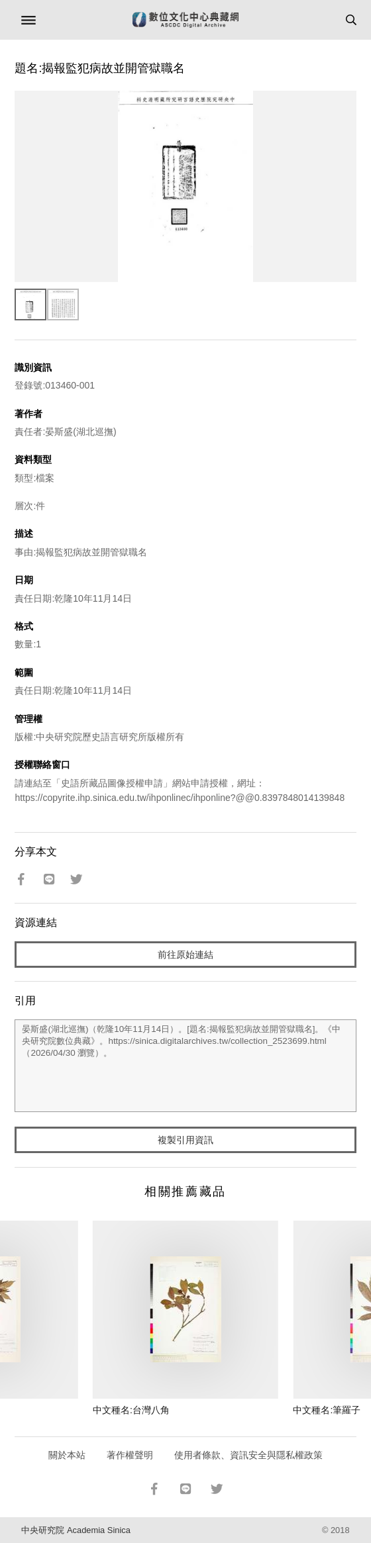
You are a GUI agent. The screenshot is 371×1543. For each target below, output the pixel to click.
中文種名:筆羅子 (326, 1410)
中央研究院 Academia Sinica (75, 1530)
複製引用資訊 (185, 1140)
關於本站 (66, 1455)
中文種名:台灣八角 (131, 1410)
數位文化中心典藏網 (185, 20)
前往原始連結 (185, 954)
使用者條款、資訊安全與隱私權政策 (248, 1455)
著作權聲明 (130, 1455)
